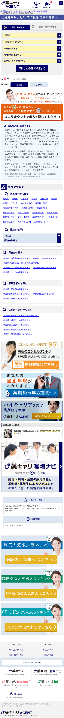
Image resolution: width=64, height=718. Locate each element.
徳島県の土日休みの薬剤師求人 (16, 325)
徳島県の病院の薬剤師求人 (44, 258)
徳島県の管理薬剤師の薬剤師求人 (17, 334)
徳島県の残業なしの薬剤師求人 (16, 320)
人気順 (39, 85)
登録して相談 (48, 655)
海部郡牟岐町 (23, 212)
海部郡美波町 (38, 212)
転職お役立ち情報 (16, 655)
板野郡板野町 (52, 217)
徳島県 (45, 11)
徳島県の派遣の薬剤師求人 (44, 294)
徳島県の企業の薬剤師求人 (44, 268)
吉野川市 (44, 199)
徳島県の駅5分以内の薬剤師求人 (17, 329)
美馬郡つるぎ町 (24, 222)
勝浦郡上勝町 (41, 203)
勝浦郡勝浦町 (26, 203)
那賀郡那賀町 (8, 212)
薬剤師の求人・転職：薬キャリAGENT (16, 11)
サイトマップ (6, 704)
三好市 (15, 203)
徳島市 (6, 199)
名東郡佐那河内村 (10, 208)
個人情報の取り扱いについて (30, 704)
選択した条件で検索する (32, 68)
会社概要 (19, 706)
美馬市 (6, 203)
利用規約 (15, 704)
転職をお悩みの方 (16, 650)
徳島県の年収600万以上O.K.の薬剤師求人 (21, 316)
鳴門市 (15, 199)
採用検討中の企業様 (32, 662)
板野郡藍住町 (38, 217)
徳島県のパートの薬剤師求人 (15, 298)
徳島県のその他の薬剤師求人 (15, 272)
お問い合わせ (45, 704)
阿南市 (34, 199)
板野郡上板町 (8, 222)
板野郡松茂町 (8, 217)
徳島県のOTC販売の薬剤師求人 (16, 268)
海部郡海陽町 (52, 212)
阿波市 (54, 199)
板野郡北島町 (23, 217)
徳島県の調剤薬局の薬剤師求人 (16, 258)
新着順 (19, 85)
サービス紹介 (16, 644)
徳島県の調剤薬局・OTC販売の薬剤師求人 (21, 263)
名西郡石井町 (27, 208)
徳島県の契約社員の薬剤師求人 (16, 294)
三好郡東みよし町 (41, 222)
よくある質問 (48, 650)
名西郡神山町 (41, 208)
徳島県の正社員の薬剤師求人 (15, 289)
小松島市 (24, 199)
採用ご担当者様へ (8, 706)
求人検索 (36, 11)
